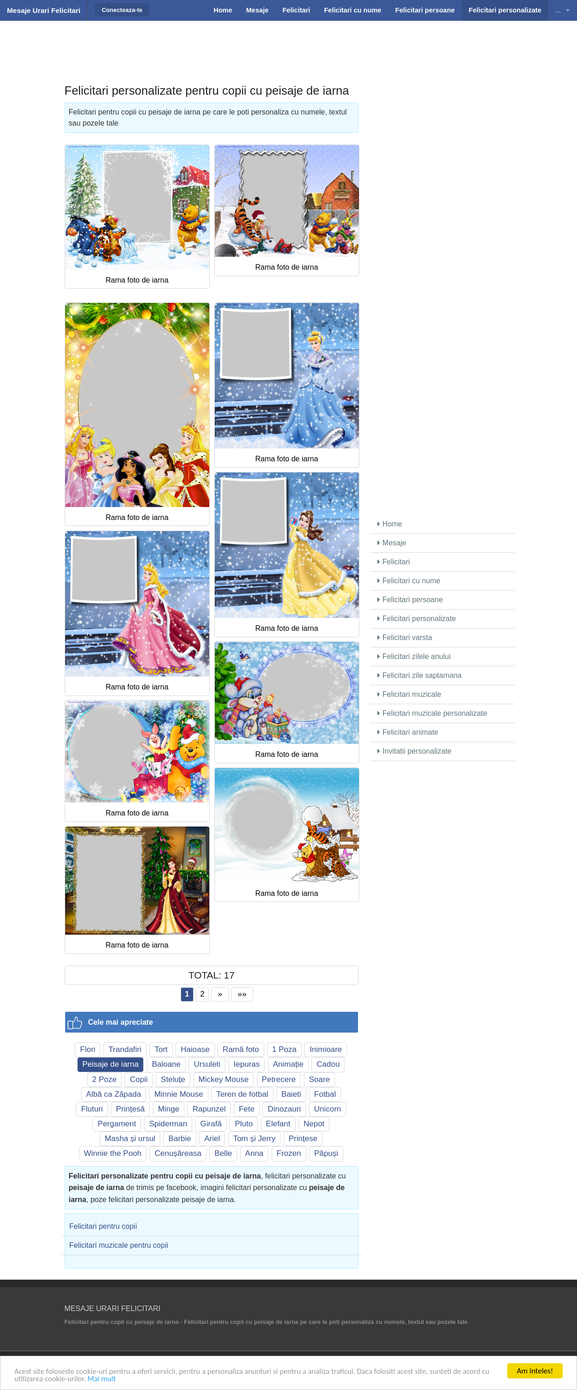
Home (389, 524)
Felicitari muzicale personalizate (432, 713)
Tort (160, 1049)
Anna (254, 1153)
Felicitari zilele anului (413, 656)
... (558, 10)
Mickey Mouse (224, 1079)
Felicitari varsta (404, 637)
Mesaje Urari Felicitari (43, 10)
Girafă (211, 1123)
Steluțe (173, 1079)
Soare (319, 1079)
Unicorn (327, 1109)
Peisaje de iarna (110, 1064)
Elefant (278, 1123)
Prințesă (130, 1109)
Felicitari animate (407, 732)
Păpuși (326, 1153)
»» (242, 993)
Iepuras (247, 1064)
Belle (223, 1153)
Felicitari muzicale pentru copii (118, 1245)
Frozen (289, 1153)
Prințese (303, 1138)
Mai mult (103, 1379)
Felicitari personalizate (416, 618)
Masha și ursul (130, 1138)
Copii (139, 1079)
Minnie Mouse (178, 1094)
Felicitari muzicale (409, 694)
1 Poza (284, 1049)
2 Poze (104, 1079)
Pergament (116, 1123)
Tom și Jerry (254, 1138)
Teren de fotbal (242, 1094)
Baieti (291, 1094)
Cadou (328, 1064)
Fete (247, 1109)
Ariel (212, 1138)
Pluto (244, 1123)
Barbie (180, 1138)
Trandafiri (125, 1049)
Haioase (195, 1049)
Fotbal (325, 1094)
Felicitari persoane (410, 600)
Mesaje (391, 543)
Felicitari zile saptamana (419, 675)
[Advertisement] (289, 44)
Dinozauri (284, 1109)
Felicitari (393, 562)
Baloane (166, 1064)
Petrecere (279, 1079)
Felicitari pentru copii (103, 1226)
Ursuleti (207, 1064)
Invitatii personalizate (414, 751)
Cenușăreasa (178, 1153)
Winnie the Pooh (113, 1153)
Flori (87, 1049)
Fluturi (92, 1109)
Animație (288, 1064)
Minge (168, 1109)
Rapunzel (209, 1109)
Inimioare (326, 1049)
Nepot (314, 1123)
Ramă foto (241, 1049)
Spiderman (168, 1123)
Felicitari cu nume (408, 581)
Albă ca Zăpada (113, 1094)
